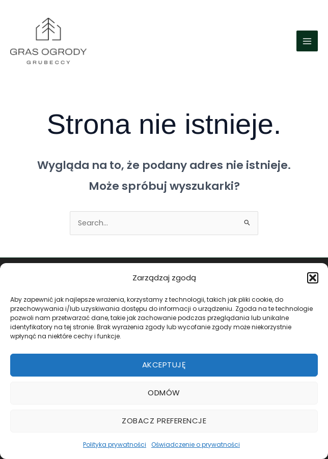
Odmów (164, 392)
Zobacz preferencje (164, 420)
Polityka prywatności (114, 444)
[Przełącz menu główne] (307, 41)
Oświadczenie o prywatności (195, 444)
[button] (313, 278)
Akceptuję (164, 364)
